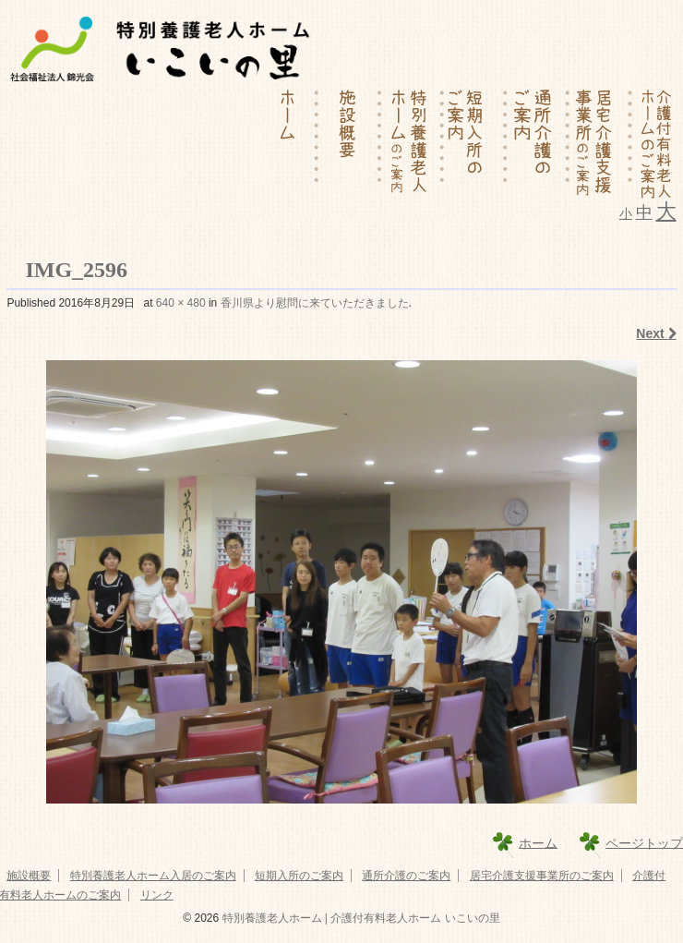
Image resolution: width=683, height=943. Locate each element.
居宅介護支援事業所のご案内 (542, 875)
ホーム (538, 842)
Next (656, 333)
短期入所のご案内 (299, 875)
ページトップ (644, 842)
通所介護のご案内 (406, 875)
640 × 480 (181, 302)
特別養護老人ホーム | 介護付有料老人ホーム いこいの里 (359, 918)
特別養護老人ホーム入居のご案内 (153, 875)
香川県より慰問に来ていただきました (315, 302)
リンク (157, 895)
